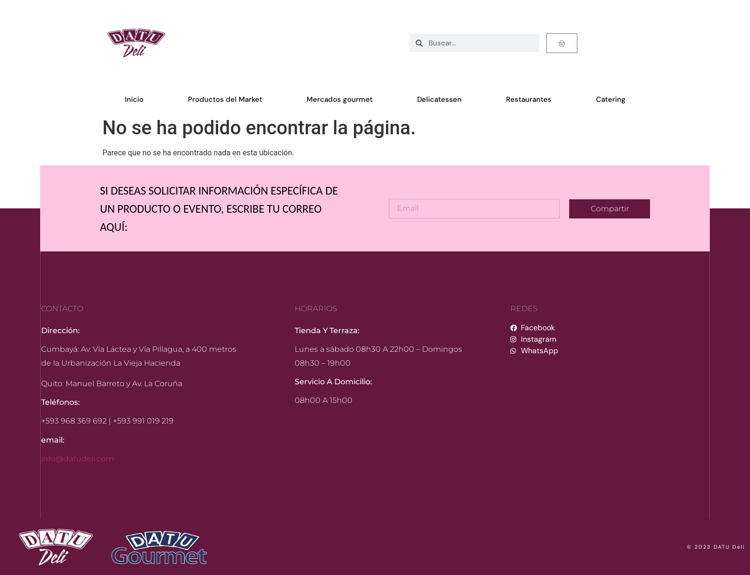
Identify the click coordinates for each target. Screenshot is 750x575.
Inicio (134, 99)
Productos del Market (225, 99)
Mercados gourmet (340, 99)
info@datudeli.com (77, 458)
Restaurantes (528, 99)
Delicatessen (439, 99)
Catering (611, 99)
